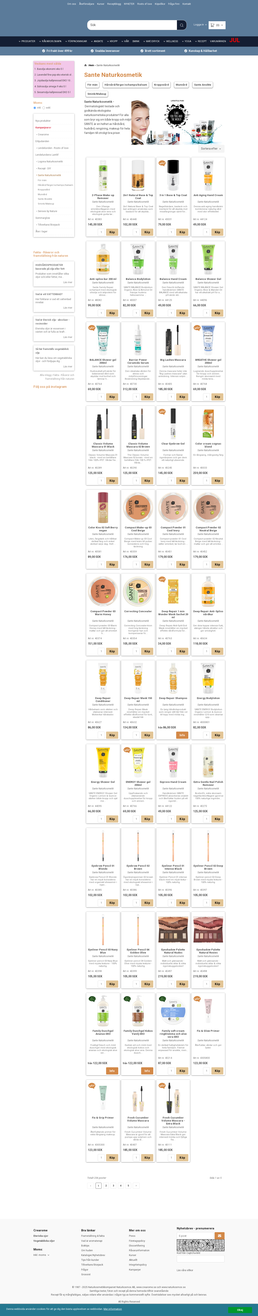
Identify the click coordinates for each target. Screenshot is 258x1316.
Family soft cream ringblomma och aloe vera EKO (173, 1039)
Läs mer (67, 290)
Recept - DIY (43, 176)
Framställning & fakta (93, 1236)
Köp (112, 237)
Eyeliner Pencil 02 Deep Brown (208, 873)
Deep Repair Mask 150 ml (138, 705)
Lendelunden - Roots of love (51, 155)
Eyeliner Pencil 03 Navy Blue (103, 956)
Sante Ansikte (45, 207)
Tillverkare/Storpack (47, 232)
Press (132, 1236)
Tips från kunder (90, 1260)
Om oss (71, 4)
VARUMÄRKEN (218, 46)
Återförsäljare (86, 4)
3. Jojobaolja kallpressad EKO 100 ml (54, 88)
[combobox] (211, 154)
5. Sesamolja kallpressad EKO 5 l (52, 100)
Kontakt (187, 4)
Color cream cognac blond (208, 450)
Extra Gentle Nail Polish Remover (208, 789)
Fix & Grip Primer (103, 1123)
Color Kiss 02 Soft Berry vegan (103, 534)
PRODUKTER (28, 46)
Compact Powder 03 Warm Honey (102, 618)
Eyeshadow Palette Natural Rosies (208, 956)
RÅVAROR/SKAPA (51, 46)
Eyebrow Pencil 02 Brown (138, 873)
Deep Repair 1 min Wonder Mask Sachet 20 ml (173, 619)
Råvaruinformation (139, 1250)
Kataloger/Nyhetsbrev (93, 1255)
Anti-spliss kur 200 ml (103, 284)
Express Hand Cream (173, 787)
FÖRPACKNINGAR (77, 46)
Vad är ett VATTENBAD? (49, 302)
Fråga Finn (174, 4)
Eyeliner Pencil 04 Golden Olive (138, 956)
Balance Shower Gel (208, 284)
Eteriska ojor (40, 1236)
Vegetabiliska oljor (44, 1241)
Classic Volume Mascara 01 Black (103, 450)
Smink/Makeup (46, 211)
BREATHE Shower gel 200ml (208, 367)
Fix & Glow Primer (208, 1036)
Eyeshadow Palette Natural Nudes (173, 956)
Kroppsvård (44, 197)
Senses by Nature (46, 219)
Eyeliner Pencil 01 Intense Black (173, 873)
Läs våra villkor (185, 1270)
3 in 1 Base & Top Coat (173, 200)
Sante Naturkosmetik (48, 183)
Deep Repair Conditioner (103, 705)
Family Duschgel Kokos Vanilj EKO (138, 1038)
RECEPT (202, 46)
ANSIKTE (98, 46)
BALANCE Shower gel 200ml (103, 367)
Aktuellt (133, 1260)
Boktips (85, 1245)
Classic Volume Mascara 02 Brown (138, 450)
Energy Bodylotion (208, 703)
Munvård (42, 202)
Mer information (118, 1309)
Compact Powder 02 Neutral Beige (208, 534)
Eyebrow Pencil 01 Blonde (103, 873)
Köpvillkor (160, 4)
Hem (91, 70)
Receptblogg (114, 4)
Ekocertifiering (137, 1245)
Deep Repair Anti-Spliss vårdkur (208, 618)
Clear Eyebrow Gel (173, 449)
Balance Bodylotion (138, 284)
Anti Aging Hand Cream (208, 200)
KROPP (113, 46)
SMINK (135, 46)
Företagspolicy (137, 1241)
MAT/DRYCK (152, 46)
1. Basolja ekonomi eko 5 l (48, 76)
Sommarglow (42, 225)
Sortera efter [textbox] (209, 154)
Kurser (100, 4)
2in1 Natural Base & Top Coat (138, 202)
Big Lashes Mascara (173, 365)
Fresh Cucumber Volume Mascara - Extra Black (173, 1126)
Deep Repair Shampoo (173, 703)
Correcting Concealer (138, 616)
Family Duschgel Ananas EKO (103, 1038)
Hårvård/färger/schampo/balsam (55, 192)
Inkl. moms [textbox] (39, 1255)
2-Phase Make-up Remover (103, 202)
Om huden (87, 1250)
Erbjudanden (42, 149)
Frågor (84, 1269)
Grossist (86, 1274)
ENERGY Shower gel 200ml (138, 789)
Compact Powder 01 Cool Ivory (173, 534)
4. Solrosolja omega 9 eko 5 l (50, 94)
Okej (240, 1309)
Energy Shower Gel (103, 787)
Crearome (42, 142)
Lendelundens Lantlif (47, 162)
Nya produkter (43, 128)
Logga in (199, 24)
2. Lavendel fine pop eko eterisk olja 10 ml (57, 82)
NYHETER (129, 4)
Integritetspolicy (138, 1265)
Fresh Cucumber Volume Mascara (138, 1124)
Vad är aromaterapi (91, 1241)
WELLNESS (172, 46)
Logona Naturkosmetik (49, 169)
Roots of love (144, 4)
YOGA (188, 46)
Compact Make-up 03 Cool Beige (138, 534)
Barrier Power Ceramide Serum (138, 367)
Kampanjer (135, 1269)
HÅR (126, 46)
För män (42, 188)
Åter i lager (41, 239)
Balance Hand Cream (173, 284)
